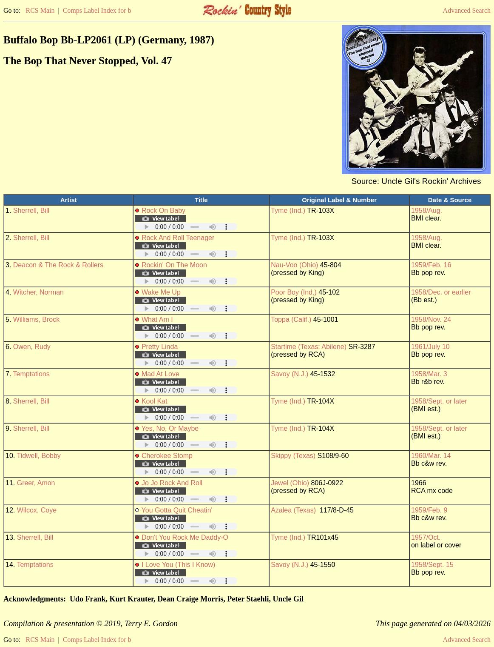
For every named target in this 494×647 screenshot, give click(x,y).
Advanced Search (467, 10)
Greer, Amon (36, 483)
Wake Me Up (161, 292)
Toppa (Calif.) (291, 319)
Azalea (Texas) (293, 510)
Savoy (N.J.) (289, 374)
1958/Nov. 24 (431, 319)
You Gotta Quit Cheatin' (177, 510)
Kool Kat (154, 401)
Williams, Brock (36, 319)
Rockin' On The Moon (174, 265)
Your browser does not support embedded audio (186, 226)
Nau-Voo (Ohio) (294, 265)
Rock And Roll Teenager (178, 237)
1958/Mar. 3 (429, 374)
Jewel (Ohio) (290, 483)
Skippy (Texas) (293, 455)
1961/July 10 (430, 346)
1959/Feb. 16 (431, 265)
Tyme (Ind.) (288, 210)
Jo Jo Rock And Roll (172, 483)
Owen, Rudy (32, 346)
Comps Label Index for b (97, 10)
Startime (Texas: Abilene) (308, 346)
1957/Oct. (425, 537)
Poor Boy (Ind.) (294, 292)
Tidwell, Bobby (38, 455)
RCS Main (40, 10)
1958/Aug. (426, 210)
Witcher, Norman (38, 292)
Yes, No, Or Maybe (170, 428)
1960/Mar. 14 (431, 455)
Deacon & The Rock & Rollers (58, 265)
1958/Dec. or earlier (441, 292)
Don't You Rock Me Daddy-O (185, 537)
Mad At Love (160, 374)
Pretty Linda (160, 346)
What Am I (157, 319)
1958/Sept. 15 (432, 564)
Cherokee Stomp (167, 455)
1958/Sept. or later (439, 401)
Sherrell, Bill (31, 210)
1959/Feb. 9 (429, 510)
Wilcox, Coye (37, 510)
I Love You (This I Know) (178, 564)
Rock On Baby (163, 210)
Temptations (31, 374)
